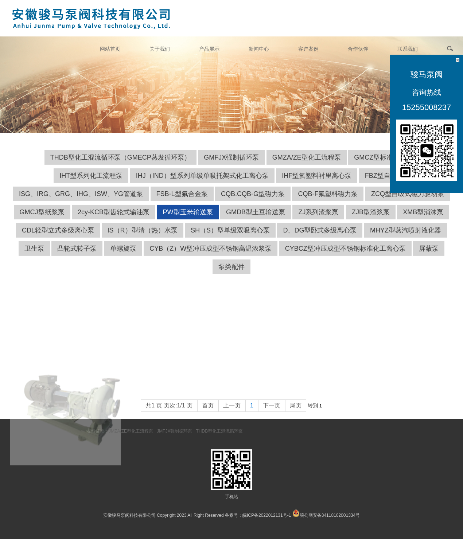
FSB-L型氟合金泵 (182, 201)
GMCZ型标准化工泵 (383, 164)
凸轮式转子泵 (77, 255)
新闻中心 (259, 49)
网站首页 (110, 49)
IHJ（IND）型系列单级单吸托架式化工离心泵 (202, 183)
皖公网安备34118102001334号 (330, 515)
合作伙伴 (358, 49)
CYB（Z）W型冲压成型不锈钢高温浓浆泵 (210, 255)
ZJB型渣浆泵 (371, 219)
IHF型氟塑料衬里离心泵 (316, 183)
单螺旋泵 (123, 255)
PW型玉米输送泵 (188, 219)
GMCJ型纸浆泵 (42, 219)
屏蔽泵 (429, 255)
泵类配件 (231, 274)
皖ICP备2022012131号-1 (266, 515)
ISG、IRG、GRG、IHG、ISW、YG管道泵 (81, 201)
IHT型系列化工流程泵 (90, 183)
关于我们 (159, 49)
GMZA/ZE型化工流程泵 (306, 164)
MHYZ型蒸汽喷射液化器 (405, 237)
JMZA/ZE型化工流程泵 (131, 431)
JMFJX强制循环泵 (174, 431)
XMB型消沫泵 (423, 219)
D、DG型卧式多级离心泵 (320, 237)
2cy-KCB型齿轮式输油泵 (113, 219)
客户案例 (308, 49)
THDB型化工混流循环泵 (219, 431)
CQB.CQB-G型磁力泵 (253, 201)
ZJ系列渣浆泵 (318, 219)
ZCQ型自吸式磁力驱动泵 (407, 201)
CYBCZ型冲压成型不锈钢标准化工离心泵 (345, 255)
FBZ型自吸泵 (384, 183)
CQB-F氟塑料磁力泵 (328, 201)
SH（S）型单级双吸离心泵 (230, 237)
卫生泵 (34, 255)
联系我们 (407, 49)
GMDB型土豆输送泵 (255, 219)
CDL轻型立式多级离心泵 (58, 237)
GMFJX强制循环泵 (231, 164)
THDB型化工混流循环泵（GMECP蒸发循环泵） (120, 164)
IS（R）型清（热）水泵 (143, 237)
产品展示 (209, 49)
